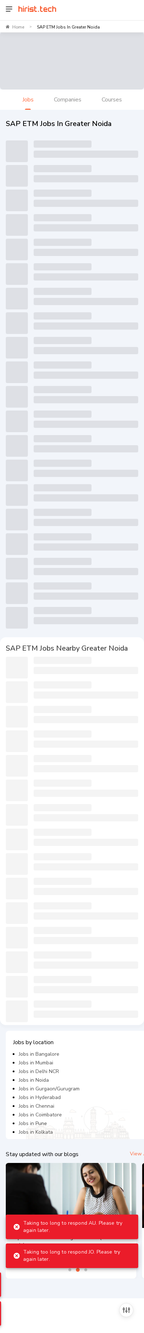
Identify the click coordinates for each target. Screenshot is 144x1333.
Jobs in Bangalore (39, 1054)
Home (18, 27)
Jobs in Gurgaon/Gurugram (49, 1088)
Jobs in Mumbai (36, 1062)
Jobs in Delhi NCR (39, 1071)
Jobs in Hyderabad (40, 1097)
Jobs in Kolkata (36, 1132)
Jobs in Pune (33, 1123)
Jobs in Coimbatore (40, 1114)
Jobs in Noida (34, 1080)
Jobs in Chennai (36, 1106)
